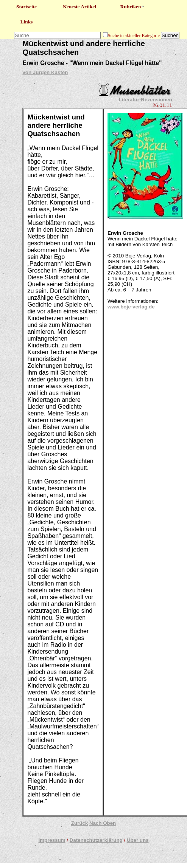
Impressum (51, 840)
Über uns (138, 840)
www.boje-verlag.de (131, 307)
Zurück (79, 823)
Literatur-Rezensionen (145, 99)
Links (26, 22)
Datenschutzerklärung (96, 840)
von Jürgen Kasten (45, 72)
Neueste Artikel (79, 6)
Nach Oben (102, 823)
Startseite (26, 6)
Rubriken (132, 6)
